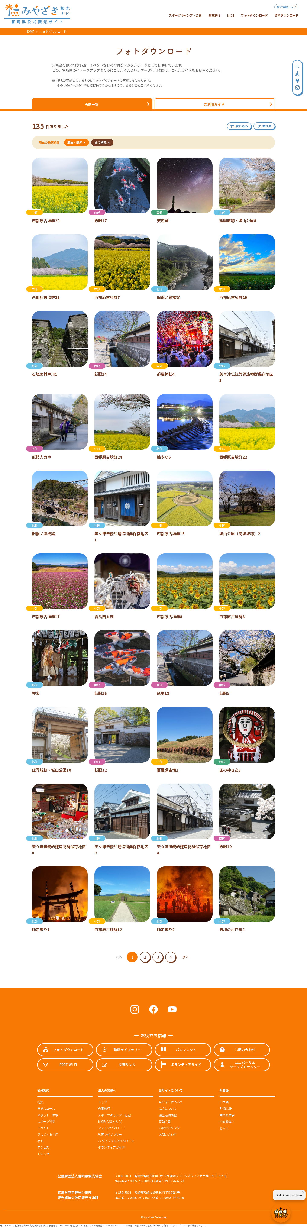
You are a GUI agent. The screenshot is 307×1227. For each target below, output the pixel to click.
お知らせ (43, 1154)
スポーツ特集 (46, 1121)
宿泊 (40, 1141)
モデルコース (46, 1108)
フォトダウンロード (53, 31)
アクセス (43, 1147)
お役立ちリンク (169, 1128)
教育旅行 (104, 1108)
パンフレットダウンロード (116, 1141)
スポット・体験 (47, 1115)
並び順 (266, 126)
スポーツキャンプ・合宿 (114, 1115)
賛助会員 (165, 1121)
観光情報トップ (286, 7)
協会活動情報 (168, 1115)
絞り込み (242, 126)
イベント (43, 1128)
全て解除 (102, 142)
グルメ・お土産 (47, 1134)
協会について (168, 1108)
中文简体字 (227, 1115)
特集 (40, 1102)
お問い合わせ (168, 1134)
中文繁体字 (227, 1121)
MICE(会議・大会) (110, 1121)
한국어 (224, 1128)
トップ (102, 1102)
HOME (30, 31)
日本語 (224, 1102)
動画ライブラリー (110, 1134)
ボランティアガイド (111, 1147)
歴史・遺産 (76, 142)
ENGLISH (226, 1108)
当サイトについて (171, 1102)
